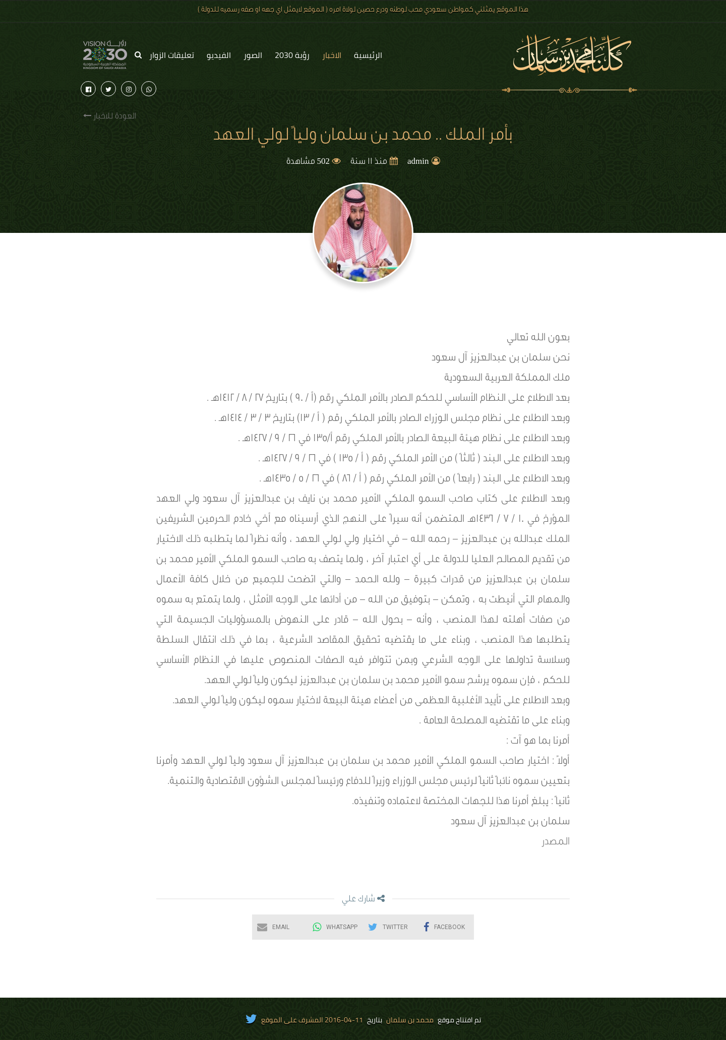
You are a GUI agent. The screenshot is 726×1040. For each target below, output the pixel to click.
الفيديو (219, 55)
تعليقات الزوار (171, 55)
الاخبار (331, 55)
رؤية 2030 (292, 55)
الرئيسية (368, 55)
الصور (253, 55)
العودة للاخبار (109, 116)
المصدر (555, 843)
